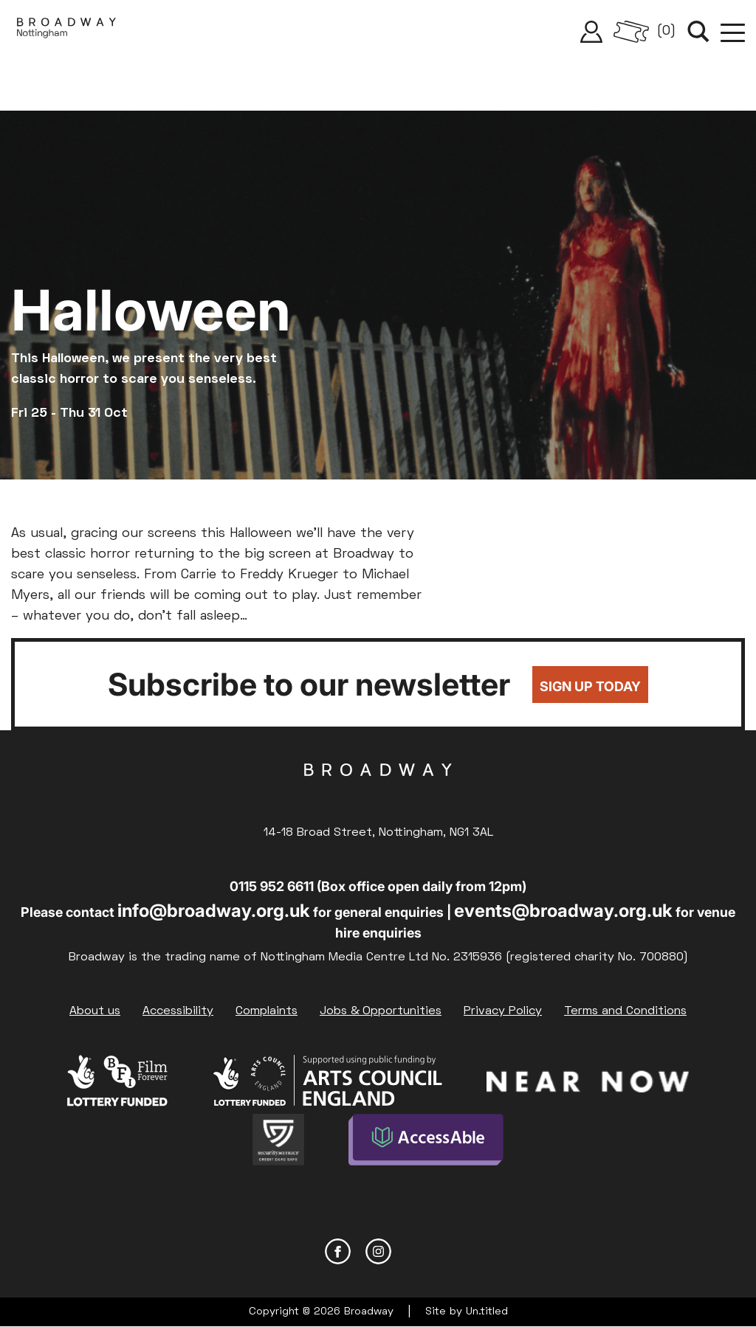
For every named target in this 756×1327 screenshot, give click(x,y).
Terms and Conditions (625, 1011)
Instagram (378, 1251)
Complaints (267, 1011)
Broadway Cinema (378, 792)
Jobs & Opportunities (380, 1011)
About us (94, 1011)
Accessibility (177, 1011)
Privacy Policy (503, 1011)
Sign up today (590, 686)
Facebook (338, 1251)
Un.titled (487, 1312)
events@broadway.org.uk (563, 910)
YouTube (419, 1251)
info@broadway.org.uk (213, 910)
